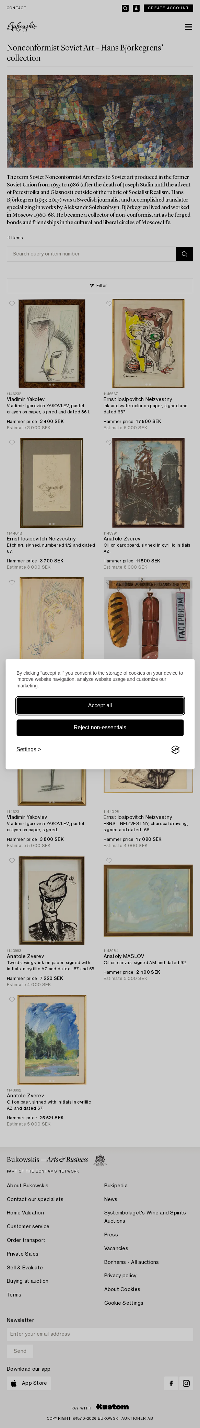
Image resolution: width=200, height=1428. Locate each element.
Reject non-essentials (100, 728)
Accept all (100, 706)
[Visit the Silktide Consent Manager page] (175, 750)
